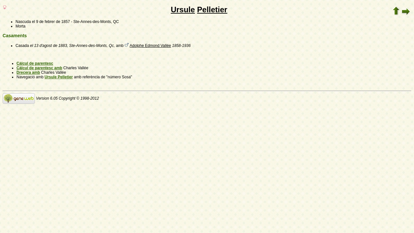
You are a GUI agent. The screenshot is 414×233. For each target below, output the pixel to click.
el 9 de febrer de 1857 (51, 21)
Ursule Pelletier (59, 77)
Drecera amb (28, 72)
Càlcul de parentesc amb (39, 68)
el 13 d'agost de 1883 (48, 45)
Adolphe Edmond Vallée (150, 45)
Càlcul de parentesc (34, 63)
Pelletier (212, 9)
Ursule (183, 9)
